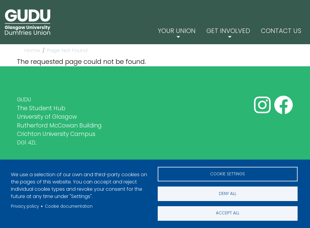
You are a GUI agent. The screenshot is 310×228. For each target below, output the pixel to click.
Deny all (227, 193)
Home (32, 50)
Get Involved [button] (233, 30)
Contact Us (282, 30)
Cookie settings (227, 174)
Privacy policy (25, 206)
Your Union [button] (185, 30)
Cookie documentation (69, 206)
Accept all (227, 213)
